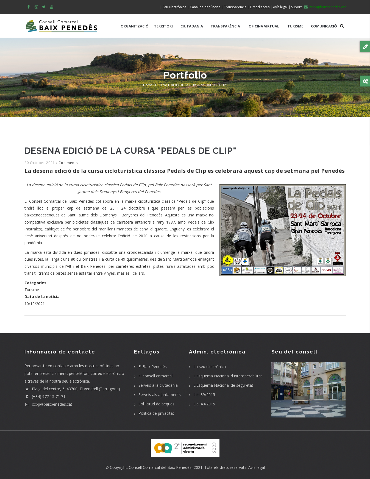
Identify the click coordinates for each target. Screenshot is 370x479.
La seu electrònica (209, 366)
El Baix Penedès (152, 366)
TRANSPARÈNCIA (225, 26)
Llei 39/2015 (204, 394)
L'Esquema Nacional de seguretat (223, 385)
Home (148, 85)
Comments (68, 162)
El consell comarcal (155, 375)
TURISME (295, 26)
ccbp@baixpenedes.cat (48, 404)
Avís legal (256, 467)
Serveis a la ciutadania (158, 385)
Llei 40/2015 (204, 403)
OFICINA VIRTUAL (264, 26)
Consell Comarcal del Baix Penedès (160, 467)
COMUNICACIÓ (324, 26)
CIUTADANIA (191, 26)
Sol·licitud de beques (156, 403)
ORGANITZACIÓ (135, 26)
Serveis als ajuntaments (159, 394)
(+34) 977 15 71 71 (44, 396)
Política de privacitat (156, 413)
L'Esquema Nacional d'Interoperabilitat (227, 375)
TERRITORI (163, 26)
